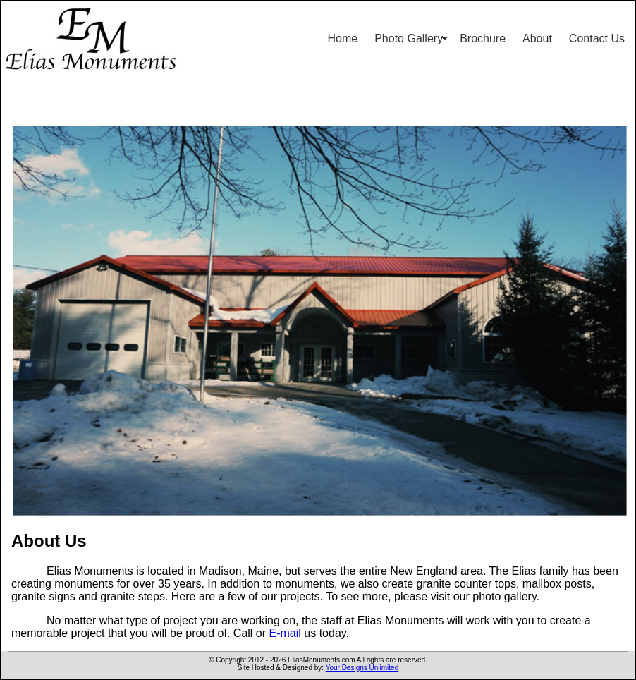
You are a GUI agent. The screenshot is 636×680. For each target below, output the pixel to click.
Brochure (483, 38)
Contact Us (597, 38)
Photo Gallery (408, 38)
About (537, 38)
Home (343, 38)
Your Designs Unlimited (362, 668)
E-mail (285, 633)
